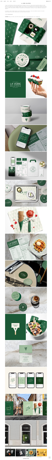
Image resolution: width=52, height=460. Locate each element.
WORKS (1, 1)
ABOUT (11, 1)
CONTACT (14, 1)
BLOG (8, 1)
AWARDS (5, 1)
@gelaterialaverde (10, 14)
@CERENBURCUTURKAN (26, 458)
